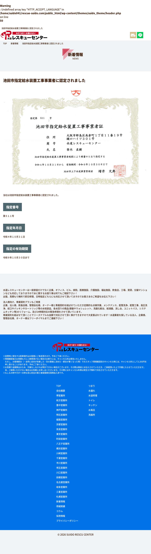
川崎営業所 (61, 453)
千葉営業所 (61, 458)
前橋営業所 (61, 477)
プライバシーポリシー (67, 520)
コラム (59, 511)
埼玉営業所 (61, 467)
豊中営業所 (61, 405)
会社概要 (60, 390)
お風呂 (91, 409)
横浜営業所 (61, 448)
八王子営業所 (62, 443)
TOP (58, 385)
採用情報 (60, 515)
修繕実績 (60, 506)
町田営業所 (61, 438)
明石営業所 (61, 414)
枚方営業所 (61, 400)
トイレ (91, 400)
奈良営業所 (61, 429)
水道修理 (92, 395)
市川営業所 (61, 462)
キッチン (92, 405)
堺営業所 (60, 395)
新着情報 (60, 501)
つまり (91, 385)
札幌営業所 (61, 496)
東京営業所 (61, 433)
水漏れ (91, 390)
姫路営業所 (61, 419)
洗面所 (91, 414)
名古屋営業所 (62, 482)
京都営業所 (61, 424)
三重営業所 (61, 491)
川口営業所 (61, 472)
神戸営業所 (61, 409)
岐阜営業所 (61, 486)
